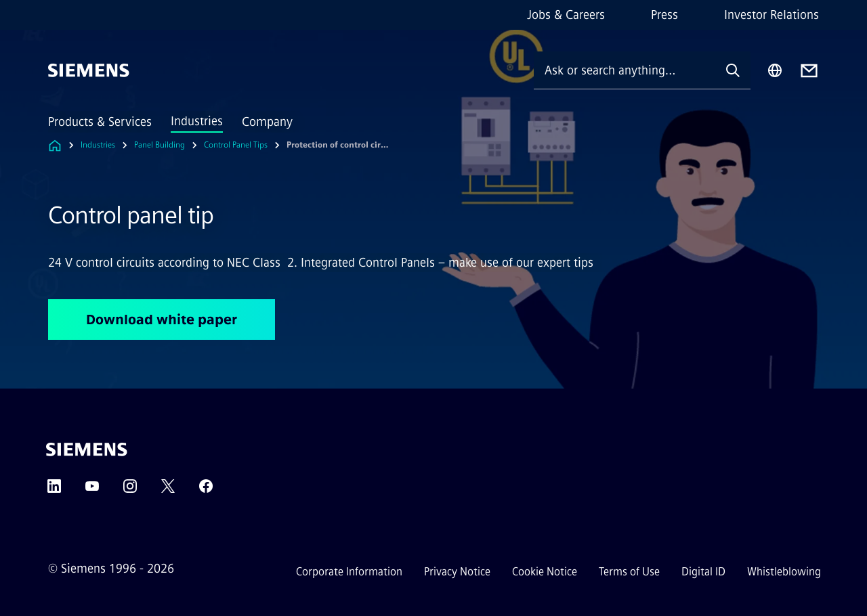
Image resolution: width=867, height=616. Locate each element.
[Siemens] (88, 70)
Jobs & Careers (566, 14)
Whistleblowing (784, 571)
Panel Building (159, 145)
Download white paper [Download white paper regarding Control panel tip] (161, 319)
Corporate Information (349, 571)
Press (664, 14)
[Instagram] (130, 490)
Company (267, 121)
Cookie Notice (544, 571)
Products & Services (100, 121)
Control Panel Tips (236, 145)
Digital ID (703, 571)
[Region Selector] (775, 70)
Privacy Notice (457, 571)
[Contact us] (809, 71)
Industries (197, 121)
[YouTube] (92, 490)
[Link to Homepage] (55, 145)
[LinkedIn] (54, 490)
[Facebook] (206, 490)
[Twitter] (168, 490)
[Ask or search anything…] (624, 70)
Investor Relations (771, 14)
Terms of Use (629, 571)
